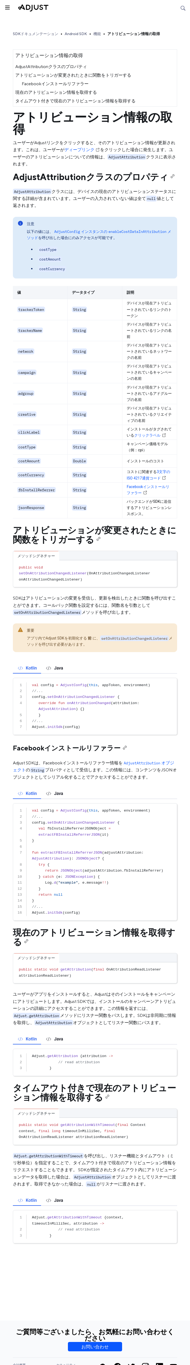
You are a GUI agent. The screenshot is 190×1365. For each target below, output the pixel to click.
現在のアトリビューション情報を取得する (56, 92)
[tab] (27, 668)
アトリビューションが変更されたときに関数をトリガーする (73, 75)
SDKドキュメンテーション (35, 34)
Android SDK (76, 34)
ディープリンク (82, 149)
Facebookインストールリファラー (55, 83)
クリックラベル (150, 435)
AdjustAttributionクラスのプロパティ (51, 66)
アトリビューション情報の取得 (133, 34)
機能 (97, 34)
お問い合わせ (95, 1346)
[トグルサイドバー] (7, 7)
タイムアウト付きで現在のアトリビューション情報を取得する (75, 100)
